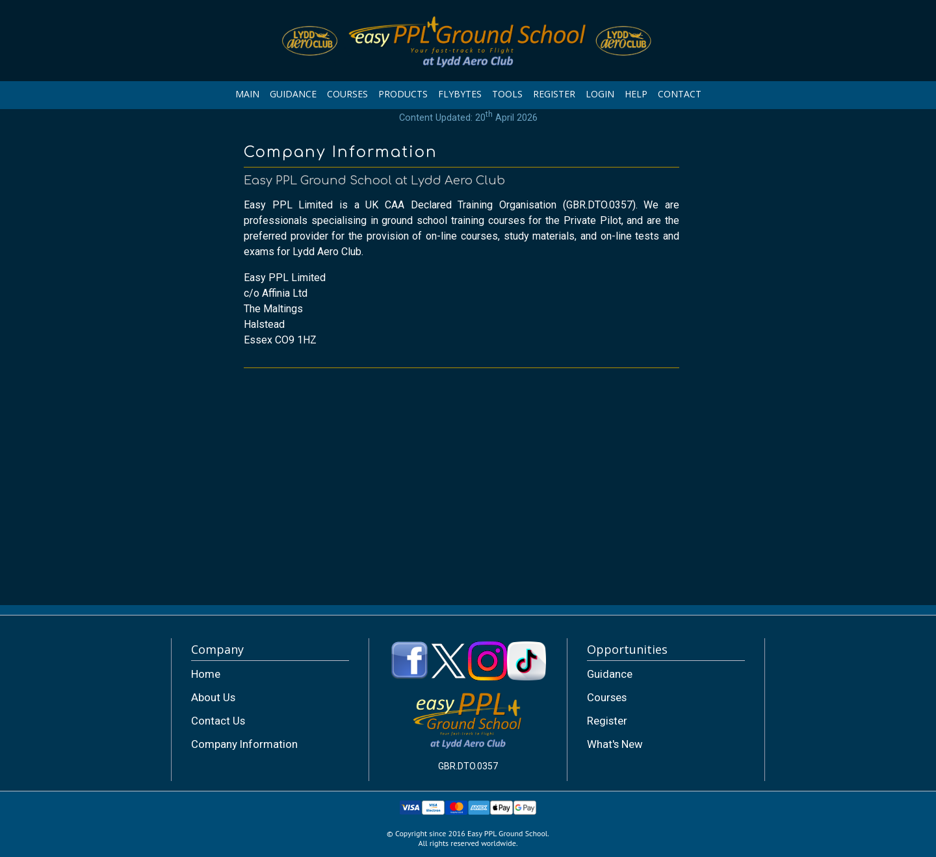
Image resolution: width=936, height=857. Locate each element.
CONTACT (679, 94)
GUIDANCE (293, 94)
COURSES (347, 94)
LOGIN (600, 94)
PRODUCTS (403, 94)
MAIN (247, 94)
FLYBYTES (460, 94)
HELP (636, 94)
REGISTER (554, 94)
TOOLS (507, 94)
